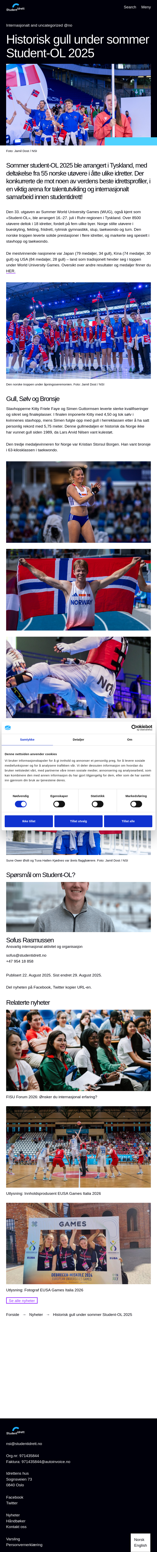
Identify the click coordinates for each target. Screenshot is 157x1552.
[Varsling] (13, 1539)
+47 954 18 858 (19, 961)
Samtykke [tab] (27, 739)
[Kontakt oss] (16, 1527)
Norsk (139, 1539)
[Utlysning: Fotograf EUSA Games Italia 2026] (78, 1248)
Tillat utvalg (78, 821)
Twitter (12, 1503)
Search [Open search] (130, 7)
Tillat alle (128, 821)
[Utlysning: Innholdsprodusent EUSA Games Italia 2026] (78, 1151)
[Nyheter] (13, 1515)
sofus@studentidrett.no (26, 955)
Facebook (14, 1497)
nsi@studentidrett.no (24, 1444)
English (140, 1545)
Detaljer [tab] (78, 739)
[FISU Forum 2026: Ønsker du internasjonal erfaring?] (78, 1055)
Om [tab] (129, 739)
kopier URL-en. (78, 987)
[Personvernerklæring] (24, 1545)
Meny (146, 7)
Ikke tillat (28, 821)
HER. (11, 271)
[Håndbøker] (16, 1521)
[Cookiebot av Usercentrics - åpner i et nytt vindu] (134, 728)
